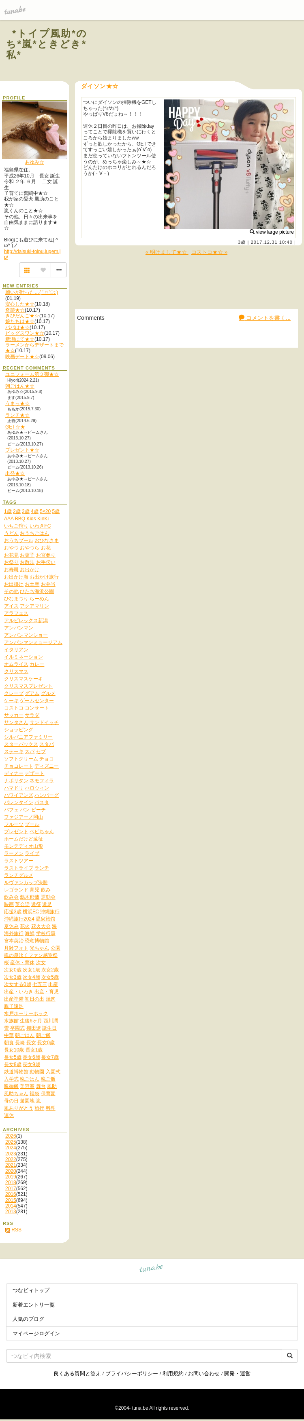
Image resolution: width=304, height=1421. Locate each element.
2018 (10, 1182)
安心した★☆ (19, 304)
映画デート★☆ (22, 356)
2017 (10, 1188)
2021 (10, 1165)
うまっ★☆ (17, 403)
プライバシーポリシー (131, 1373)
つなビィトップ (31, 1290)
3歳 (242, 242)
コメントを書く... (265, 318)
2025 (10, 1142)
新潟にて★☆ (19, 339)
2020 (10, 1171)
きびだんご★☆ (22, 316)
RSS (13, 1230)
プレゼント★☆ (22, 450)
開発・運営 (237, 1373)
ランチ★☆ (17, 415)
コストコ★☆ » (209, 252)
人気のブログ (28, 1319)
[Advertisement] (199, 52)
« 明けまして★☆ (167, 252)
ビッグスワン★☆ (24, 333)
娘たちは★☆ (19, 321)
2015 (10, 1200)
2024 (10, 1148)
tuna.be (151, 1269)
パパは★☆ (17, 327)
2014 (10, 1206)
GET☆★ (15, 427)
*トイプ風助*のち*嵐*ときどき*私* (47, 44)
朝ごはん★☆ (19, 386)
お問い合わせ (204, 1373)
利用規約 (173, 1373)
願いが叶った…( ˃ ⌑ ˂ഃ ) (31, 292)
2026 (10, 1136)
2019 (10, 1177)
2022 (10, 1159)
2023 (10, 1154)
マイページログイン (36, 1333)
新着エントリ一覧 (34, 1305)
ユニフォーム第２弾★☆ (32, 374)
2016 (10, 1194)
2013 (10, 1211)
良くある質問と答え (77, 1373)
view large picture (272, 232)
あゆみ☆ (34, 162)
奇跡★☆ (15, 310)
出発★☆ (15, 473)
